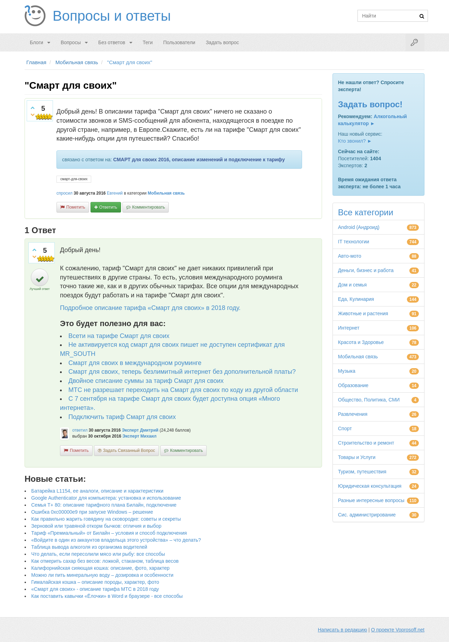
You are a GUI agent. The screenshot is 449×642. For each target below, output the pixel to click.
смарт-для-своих (73, 179)
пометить (75, 207)
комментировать (148, 207)
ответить (108, 207)
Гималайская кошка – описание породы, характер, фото (95, 582)
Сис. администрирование (367, 515)
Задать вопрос (222, 42)
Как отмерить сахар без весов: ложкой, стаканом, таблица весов (105, 561)
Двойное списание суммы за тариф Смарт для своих (146, 380)
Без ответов (111, 42)
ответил (80, 430)
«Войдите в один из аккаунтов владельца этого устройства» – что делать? (116, 540)
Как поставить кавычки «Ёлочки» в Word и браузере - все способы (107, 596)
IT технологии (353, 241)
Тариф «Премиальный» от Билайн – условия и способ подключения (109, 533)
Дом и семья (352, 285)
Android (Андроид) (359, 227)
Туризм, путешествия (362, 471)
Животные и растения (363, 313)
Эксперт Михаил (139, 436)
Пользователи (179, 42)
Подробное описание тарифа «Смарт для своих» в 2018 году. (150, 307)
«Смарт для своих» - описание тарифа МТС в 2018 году (95, 589)
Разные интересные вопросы (371, 500)
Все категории (366, 212)
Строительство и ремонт (366, 443)
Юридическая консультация (370, 486)
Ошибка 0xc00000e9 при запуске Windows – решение (92, 512)
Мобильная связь (166, 193)
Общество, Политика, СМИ (369, 400)
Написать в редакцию (342, 630)
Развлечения (353, 414)
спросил (64, 193)
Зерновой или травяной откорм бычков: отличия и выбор (96, 526)
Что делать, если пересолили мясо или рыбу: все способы (98, 554)
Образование (353, 385)
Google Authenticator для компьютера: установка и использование (106, 498)
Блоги (36, 42)
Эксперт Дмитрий (140, 430)
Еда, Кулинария (356, 299)
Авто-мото (349, 256)
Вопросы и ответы (112, 15)
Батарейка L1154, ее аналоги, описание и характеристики (97, 491)
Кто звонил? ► (355, 141)
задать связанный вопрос (129, 450)
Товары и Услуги (357, 457)
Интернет (349, 328)
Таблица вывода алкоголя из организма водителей (89, 547)
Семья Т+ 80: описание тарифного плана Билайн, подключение (103, 505)
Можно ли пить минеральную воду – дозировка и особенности (102, 575)
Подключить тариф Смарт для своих (122, 416)
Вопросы (71, 42)
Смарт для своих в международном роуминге (134, 362)
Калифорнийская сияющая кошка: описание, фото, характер (100, 568)
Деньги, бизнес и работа (366, 270)
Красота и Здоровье (361, 342)
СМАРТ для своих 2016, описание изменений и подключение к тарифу (199, 159)
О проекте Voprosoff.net (397, 630)
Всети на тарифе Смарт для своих (118, 335)
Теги (148, 42)
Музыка (347, 371)
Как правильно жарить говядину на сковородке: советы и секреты (106, 519)
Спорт (345, 428)
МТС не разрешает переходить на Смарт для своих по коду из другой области (183, 389)
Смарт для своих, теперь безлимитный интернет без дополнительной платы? (182, 371)
